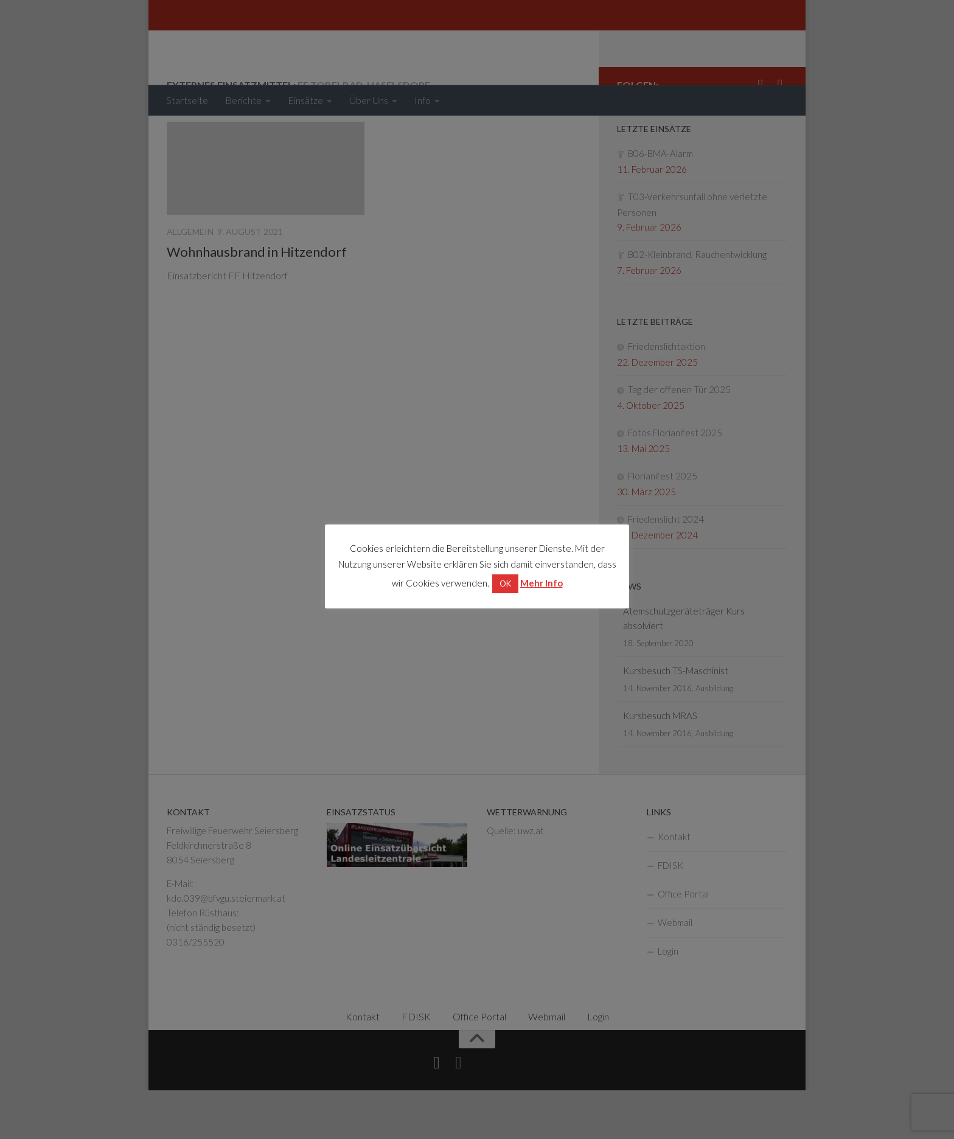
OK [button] (505, 583)
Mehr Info (541, 582)
